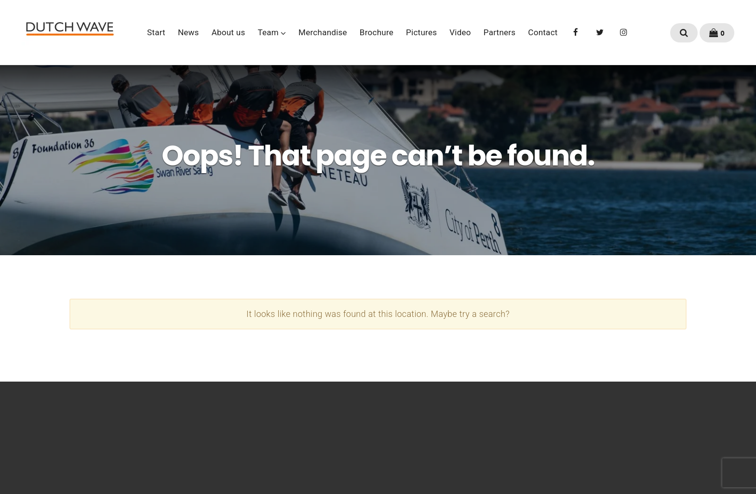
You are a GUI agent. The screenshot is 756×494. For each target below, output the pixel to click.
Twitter (600, 31)
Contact (542, 32)
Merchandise (322, 32)
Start (156, 32)
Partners (500, 32)
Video (460, 32)
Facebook (576, 31)
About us (228, 32)
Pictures (421, 32)
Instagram (624, 31)
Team (268, 32)
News (188, 32)
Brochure (376, 32)
